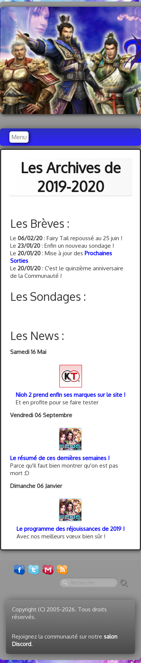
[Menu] (19, 137)
